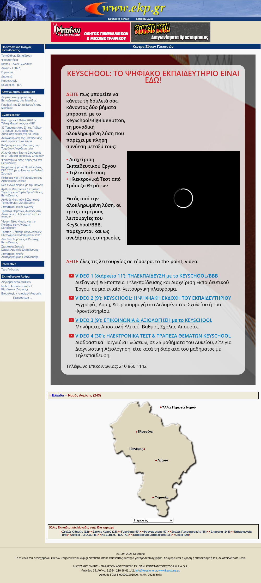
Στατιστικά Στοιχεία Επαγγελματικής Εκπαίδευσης (19, 248)
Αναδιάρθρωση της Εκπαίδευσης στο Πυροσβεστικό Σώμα (21, 139)
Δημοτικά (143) (220, 531)
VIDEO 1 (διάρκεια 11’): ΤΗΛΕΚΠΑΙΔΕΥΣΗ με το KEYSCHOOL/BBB (146, 276)
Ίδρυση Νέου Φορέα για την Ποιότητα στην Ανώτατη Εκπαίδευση (18, 224)
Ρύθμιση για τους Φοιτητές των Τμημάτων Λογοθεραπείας (20, 147)
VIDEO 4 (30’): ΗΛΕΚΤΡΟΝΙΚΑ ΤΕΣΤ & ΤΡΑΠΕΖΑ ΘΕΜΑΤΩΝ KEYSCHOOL (153, 336)
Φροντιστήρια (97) (155, 531)
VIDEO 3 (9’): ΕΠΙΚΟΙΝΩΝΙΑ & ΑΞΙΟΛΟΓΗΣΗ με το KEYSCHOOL (143, 320)
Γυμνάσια (7, 72)
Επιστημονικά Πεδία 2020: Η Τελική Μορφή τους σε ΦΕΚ (19, 122)
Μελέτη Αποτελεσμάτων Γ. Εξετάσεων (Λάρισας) (17, 288)
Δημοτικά (7, 76)
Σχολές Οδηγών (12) (75, 531)
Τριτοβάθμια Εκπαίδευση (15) (151, 534)
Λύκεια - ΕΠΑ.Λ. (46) (84, 534)
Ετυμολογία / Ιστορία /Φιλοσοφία (21, 293)
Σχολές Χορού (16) (105, 531)
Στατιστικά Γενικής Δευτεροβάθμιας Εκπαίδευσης (19, 255)
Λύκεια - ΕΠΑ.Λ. (11, 68)
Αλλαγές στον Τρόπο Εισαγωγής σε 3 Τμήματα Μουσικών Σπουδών (22, 154)
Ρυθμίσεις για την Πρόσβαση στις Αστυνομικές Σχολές (21, 179)
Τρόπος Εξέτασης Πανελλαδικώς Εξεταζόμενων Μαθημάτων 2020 (21, 233)
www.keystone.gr (169, 570)
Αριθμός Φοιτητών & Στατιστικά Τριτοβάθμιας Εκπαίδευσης (20, 201)
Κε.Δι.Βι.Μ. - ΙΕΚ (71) (115, 534)
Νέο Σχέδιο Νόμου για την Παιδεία (22, 185)
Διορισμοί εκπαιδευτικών (16, 282)
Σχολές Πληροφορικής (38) (189, 531)
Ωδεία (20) (182, 534)
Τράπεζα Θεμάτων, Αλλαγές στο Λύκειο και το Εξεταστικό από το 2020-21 (21, 214)
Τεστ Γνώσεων (10, 269)
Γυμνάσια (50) (130, 531)
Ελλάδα (58, 395)
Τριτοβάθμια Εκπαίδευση (16, 55)
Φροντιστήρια (9, 59)
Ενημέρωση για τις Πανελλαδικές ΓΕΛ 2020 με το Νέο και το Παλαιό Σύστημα (22, 170)
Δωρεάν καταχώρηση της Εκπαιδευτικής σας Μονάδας (19, 99)
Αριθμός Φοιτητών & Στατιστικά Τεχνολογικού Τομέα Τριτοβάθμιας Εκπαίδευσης (22, 192)
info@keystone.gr (146, 570)
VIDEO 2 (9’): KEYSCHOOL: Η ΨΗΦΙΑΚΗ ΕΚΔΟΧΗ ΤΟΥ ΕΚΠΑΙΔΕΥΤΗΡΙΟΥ (153, 298)
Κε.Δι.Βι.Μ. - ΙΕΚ (11, 84)
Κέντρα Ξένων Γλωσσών (16, 63)
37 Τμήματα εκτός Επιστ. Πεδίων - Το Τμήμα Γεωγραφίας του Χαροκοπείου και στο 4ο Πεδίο (22, 130)
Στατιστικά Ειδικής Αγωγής (17, 206)
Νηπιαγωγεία (9, 80)
